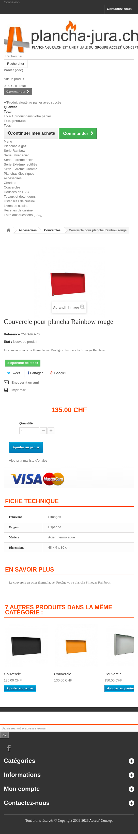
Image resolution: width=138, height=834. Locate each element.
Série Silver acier (16, 155)
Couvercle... (14, 674)
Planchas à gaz (15, 146)
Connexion (12, 2)
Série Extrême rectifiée (20, 164)
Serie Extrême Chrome (20, 169)
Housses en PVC (16, 192)
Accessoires (13, 178)
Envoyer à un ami (25, 382)
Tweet (13, 373)
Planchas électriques (19, 173)
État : (8, 342)
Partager (35, 373)
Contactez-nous (119, 9)
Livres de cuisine (16, 206)
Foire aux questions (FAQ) (23, 215)
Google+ (58, 373)
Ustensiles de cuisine (19, 201)
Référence (12, 334)
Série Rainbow (14, 151)
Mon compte (22, 788)
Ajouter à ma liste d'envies (28, 460)
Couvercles (12, 187)
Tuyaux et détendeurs (20, 196)
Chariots (10, 183)
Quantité (26, 423)
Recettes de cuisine (18, 210)
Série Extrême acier (18, 160)
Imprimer (18, 390)
